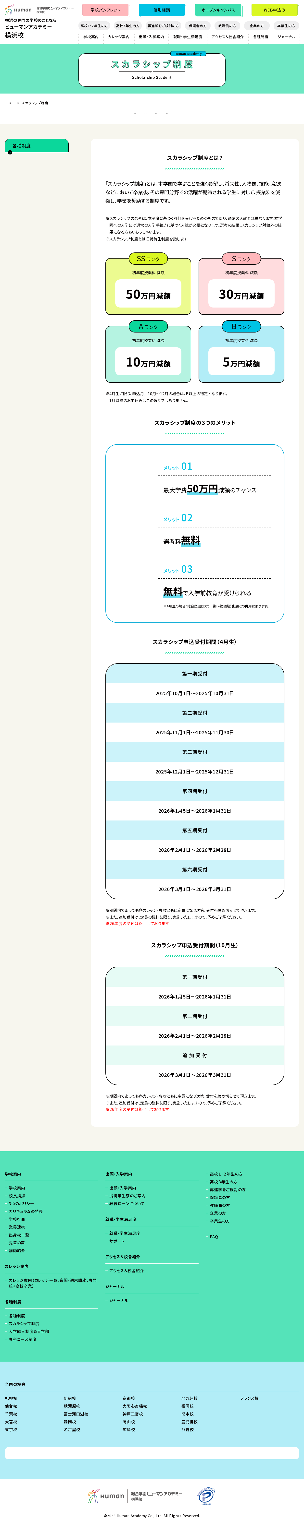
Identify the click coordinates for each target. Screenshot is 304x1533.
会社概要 (156, 1460)
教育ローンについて (127, 1211)
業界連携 (17, 1234)
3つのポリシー (21, 1211)
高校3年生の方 (128, 25)
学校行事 (17, 1226)
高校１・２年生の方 (226, 1181)
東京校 (11, 1437)
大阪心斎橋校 (135, 1413)
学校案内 (91, 36)
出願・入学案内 (151, 36)
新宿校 (70, 1405)
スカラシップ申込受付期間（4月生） (173, 115)
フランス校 (249, 1405)
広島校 (129, 1437)
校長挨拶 (17, 1203)
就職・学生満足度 (188, 36)
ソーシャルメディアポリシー (196, 1460)
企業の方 (257, 25)
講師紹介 (17, 1258)
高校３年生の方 (224, 1189)
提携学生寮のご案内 (127, 1203)
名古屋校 (72, 1437)
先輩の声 (17, 1250)
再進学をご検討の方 (163, 25)
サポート (116, 1248)
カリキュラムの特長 (26, 1219)
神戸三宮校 (133, 1421)
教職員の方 (227, 25)
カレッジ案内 (119, 36)
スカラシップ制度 (29, 176)
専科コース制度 (28, 198)
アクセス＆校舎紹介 (228, 36)
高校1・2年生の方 (94, 25)
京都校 (129, 1405)
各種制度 (260, 36)
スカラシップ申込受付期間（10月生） (249, 115)
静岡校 (70, 1429)
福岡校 (187, 1413)
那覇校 (187, 1437)
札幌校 (11, 1405)
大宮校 (11, 1429)
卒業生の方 (286, 25)
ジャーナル (286, 36)
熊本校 (187, 1421)
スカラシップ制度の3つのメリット (100, 115)
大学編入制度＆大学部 (34, 187)
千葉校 (11, 1421)
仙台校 (11, 1413)
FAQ (214, 1244)
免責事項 (132, 1460)
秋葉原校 (72, 1413)
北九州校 (189, 1405)
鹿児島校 (189, 1429)
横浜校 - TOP (16, 102)
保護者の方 (198, 25)
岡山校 (129, 1429)
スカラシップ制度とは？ (37, 115)
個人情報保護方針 (100, 1460)
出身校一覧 (19, 1242)
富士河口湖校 (76, 1421)
